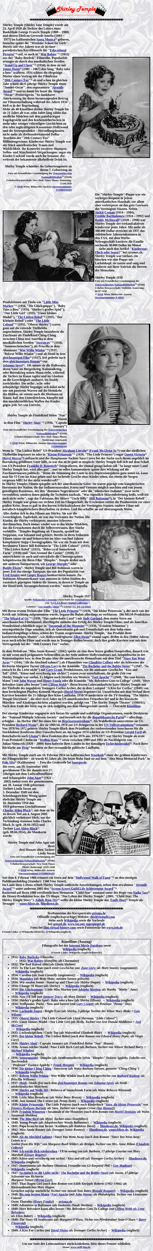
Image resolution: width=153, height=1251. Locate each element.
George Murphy (57, 564)
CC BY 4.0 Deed (82, 606)
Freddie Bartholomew (110, 216)
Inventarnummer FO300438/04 (57, 445)
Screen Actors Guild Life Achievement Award (82, 888)
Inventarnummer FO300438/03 (37, 873)
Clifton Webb (57, 684)
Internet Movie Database (86, 945)
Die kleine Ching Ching (35, 1068)
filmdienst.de (49, 903)
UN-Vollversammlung (119, 725)
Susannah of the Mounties (66, 625)
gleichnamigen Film (16, 357)
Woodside (97, 755)
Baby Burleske (29, 957)
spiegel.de (59, 924)
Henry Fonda (52, 680)
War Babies (48, 54)
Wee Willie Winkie (32, 350)
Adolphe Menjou (89, 989)
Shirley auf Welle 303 (33, 1090)
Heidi (23, 1083)
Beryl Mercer (12, 458)
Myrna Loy (49, 666)
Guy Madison (122, 1165)
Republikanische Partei (108, 717)
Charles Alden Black (17, 810)
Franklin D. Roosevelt (42, 466)
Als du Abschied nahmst (35, 1137)
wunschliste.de (29, 903)
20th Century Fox (17, 80)
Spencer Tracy (52, 996)
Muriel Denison (125, 1111)
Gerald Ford (133, 732)
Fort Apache (100, 677)
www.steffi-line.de (80, 1247)
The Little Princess (65, 611)
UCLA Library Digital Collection (69, 602)
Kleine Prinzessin (60, 454)
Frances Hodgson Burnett (28, 1108)
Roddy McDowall (107, 220)
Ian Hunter (104, 1108)
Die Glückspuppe (31, 989)
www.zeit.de (114, 927)
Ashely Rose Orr (46, 900)
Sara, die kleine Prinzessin (123, 1104)
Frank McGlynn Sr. (103, 450)
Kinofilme (133, 706)
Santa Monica (45, 39)
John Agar (34, 777)
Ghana (33, 736)
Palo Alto (8, 762)
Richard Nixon (26, 725)
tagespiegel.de (95, 924)
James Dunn (11, 69)
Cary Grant (54, 669)
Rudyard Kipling (128, 1075)
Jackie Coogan (105, 212)
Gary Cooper (84, 1004)
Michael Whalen (22, 1050)
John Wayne (27, 680)
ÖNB (20, 186)
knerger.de (79, 762)
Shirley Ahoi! (32, 422)
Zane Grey (88, 968)
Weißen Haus (49, 740)
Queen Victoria (134, 454)
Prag (25, 747)
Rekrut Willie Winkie (33, 1075)
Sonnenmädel (28, 1057)
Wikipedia (71, 920)
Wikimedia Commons (45, 599)
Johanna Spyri (13, 365)
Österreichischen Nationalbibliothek (115, 284)
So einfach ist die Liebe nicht (38, 1173)
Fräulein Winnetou (32, 1111)
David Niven (73, 691)
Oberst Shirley (29, 1018)
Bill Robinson (99, 498)
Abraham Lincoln (74, 450)
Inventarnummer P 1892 (109, 297)
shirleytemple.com (102, 916)
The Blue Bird (29, 1119)
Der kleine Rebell (31, 1036)
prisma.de (99, 913)
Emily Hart (118, 900)
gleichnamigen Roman (24, 361)
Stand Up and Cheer (18, 65)
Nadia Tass (140, 892)
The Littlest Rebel (30, 317)
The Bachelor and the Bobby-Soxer (106, 666)
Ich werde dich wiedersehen (38, 1151)
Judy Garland (92, 618)
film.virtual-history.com (59, 927)
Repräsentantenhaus (76, 721)
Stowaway (43, 342)
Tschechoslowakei (118, 743)
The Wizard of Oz (16, 618)
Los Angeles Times (48, 606)
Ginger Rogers (37, 575)
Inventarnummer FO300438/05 (62, 188)
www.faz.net (76, 924)
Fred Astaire (11, 575)
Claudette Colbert (100, 662)
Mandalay (26, 978)
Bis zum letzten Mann (34, 1194)
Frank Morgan (63, 1065)
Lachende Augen (30, 1011)
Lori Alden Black (25, 828)
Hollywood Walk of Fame (93, 877)
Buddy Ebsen (12, 568)
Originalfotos (82, 599)
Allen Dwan (81, 636)
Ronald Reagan (103, 1190)
